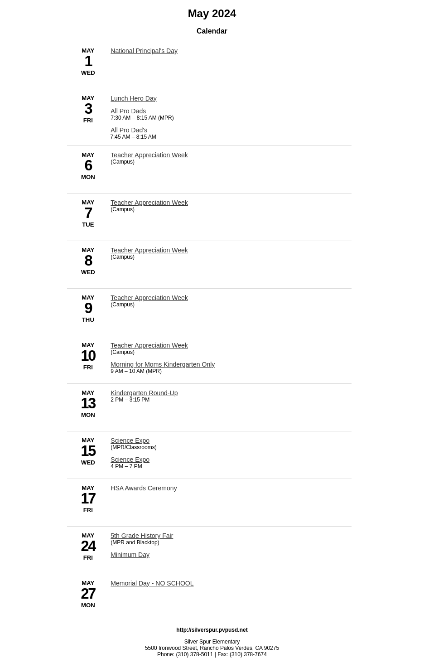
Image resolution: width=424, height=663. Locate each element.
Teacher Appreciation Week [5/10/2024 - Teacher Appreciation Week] (149, 345)
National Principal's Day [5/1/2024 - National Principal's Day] (144, 50)
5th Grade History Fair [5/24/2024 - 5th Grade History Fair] (142, 535)
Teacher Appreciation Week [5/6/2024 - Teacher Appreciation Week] (149, 155)
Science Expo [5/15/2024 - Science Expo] (130, 440)
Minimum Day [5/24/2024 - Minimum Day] (130, 554)
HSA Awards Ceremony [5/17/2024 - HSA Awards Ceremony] (144, 488)
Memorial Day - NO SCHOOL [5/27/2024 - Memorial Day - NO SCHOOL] (152, 583)
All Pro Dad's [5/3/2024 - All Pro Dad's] (129, 130)
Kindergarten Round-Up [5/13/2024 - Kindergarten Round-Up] (144, 393)
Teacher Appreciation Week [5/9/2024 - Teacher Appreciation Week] (149, 297)
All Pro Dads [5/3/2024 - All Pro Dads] (128, 111)
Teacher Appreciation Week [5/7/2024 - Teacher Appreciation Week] (149, 202)
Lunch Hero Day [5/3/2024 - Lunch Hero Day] (133, 98)
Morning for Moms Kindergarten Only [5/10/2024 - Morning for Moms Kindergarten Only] (163, 364)
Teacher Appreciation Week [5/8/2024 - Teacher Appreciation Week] (149, 250)
